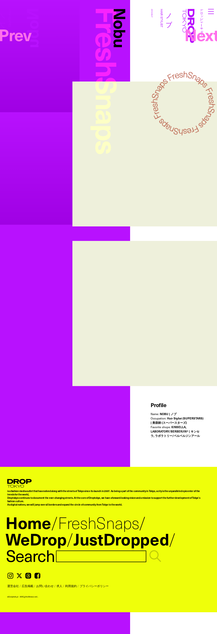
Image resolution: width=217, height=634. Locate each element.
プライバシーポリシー (94, 586)
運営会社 (13, 586)
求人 (59, 586)
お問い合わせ (45, 586)
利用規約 (71, 586)
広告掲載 (27, 586)
